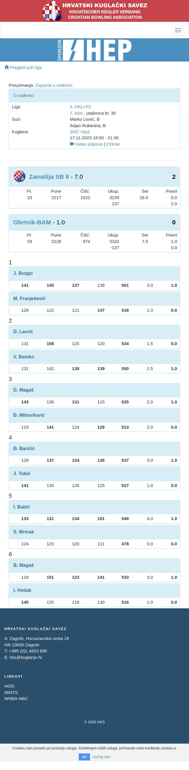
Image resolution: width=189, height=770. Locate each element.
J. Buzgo (23, 273)
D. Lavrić (23, 331)
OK (84, 757)
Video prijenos (86, 144)
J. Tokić (21, 473)
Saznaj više (101, 757)
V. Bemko (23, 356)
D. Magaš (23, 389)
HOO (9, 686)
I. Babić (21, 506)
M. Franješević (29, 298)
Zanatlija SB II (49, 176)
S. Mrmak (23, 531)
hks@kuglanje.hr (26, 657)
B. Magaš (23, 565)
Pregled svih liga (23, 67)
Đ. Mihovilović (29, 415)
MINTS (11, 692)
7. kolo (76, 113)
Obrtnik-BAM (32, 222)
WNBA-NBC (16, 698)
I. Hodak (22, 590)
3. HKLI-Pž (80, 106)
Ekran (114, 144)
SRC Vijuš (80, 131)
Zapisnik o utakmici (54, 85)
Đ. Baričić (24, 448)
